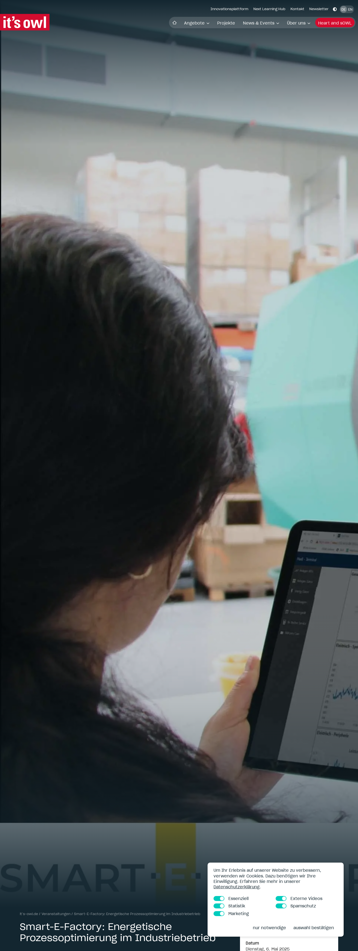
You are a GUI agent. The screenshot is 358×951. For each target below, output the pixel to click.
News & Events (178, 23)
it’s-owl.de (29, 914)
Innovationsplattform (229, 9)
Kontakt (297, 9)
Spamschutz (296, 905)
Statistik (229, 905)
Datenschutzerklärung (237, 886)
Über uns (215, 23)
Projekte (143, 23)
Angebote (113, 23)
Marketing (231, 913)
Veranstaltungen (56, 914)
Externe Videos (299, 898)
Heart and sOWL (251, 23)
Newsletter (319, 9)
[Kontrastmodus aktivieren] (334, 9)
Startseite (91, 22)
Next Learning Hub (269, 9)
